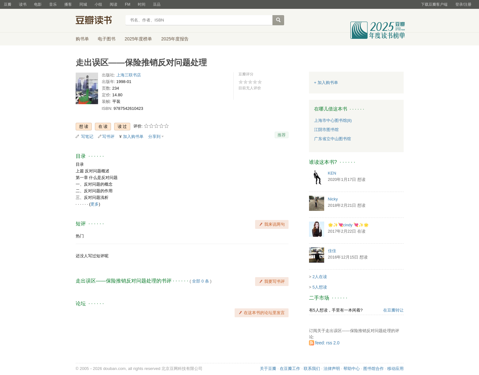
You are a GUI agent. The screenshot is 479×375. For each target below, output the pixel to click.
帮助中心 (351, 368)
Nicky (333, 199)
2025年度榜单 (138, 38)
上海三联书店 (128, 75)
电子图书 (106, 38)
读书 (22, 4)
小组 (98, 4)
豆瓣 (7, 4)
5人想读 (320, 287)
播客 (68, 4)
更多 (95, 204)
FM (127, 4)
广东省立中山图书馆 (332, 138)
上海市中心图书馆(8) (333, 120)
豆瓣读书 (98, 21)
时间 (141, 4)
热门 (80, 236)
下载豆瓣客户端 (434, 4)
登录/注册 (463, 4)
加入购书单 (133, 136)
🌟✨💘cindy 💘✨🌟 (348, 225)
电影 (38, 4)
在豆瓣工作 (290, 368)
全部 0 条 (200, 281)
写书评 (108, 136)
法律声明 (332, 368)
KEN (332, 173)
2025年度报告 (175, 38)
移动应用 (395, 368)
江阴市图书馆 (326, 129)
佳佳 (332, 250)
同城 (83, 4)
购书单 (82, 38)
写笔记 (87, 136)
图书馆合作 (373, 368)
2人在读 (320, 276)
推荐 (281, 135)
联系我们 (312, 368)
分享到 (154, 136)
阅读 (113, 4)
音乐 (53, 4)
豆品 (157, 4)
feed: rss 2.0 (327, 342)
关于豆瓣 (268, 368)
